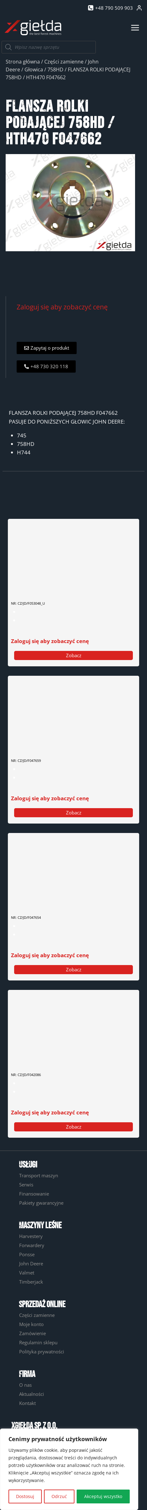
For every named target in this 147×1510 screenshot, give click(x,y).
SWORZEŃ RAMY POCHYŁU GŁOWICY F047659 (58, 745)
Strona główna (23, 61)
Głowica (33, 69)
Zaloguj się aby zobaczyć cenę (62, 306)
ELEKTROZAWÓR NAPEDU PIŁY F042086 (52, 1059)
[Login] (139, 8)
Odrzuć (59, 1496)
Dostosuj (25, 1496)
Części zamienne (64, 61)
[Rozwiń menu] (135, 27)
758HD (55, 69)
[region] (69, 1469)
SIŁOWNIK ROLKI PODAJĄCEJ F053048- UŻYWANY (61, 588)
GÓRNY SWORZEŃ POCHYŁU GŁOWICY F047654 (59, 902)
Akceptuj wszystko (103, 1496)
